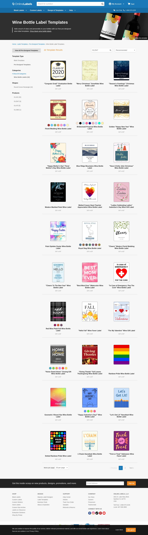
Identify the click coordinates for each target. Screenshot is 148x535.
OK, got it (131, 530)
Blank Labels (16, 497)
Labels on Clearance (18, 510)
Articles (65, 499)
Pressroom (91, 502)
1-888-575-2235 (129, 10)
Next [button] (131, 468)
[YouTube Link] (104, 513)
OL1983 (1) (17, 110)
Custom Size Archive (18, 507)
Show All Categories (19, 74)
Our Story (91, 497)
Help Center (67, 497)
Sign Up (131, 483)
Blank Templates (19, 60)
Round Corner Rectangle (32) (23, 87)
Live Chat (117, 10)
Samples (65, 505)
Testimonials (92, 505)
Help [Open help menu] (72, 10)
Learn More (119, 530)
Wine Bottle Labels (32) (22, 77)
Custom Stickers (17, 502)
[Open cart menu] (131, 4)
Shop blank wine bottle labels (40, 31)
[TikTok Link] (97, 513)
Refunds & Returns (69, 507)
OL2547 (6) (17, 101)
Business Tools (42, 502)
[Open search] (102, 4)
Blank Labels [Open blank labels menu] (20, 10)
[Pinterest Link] (100, 513)
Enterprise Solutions (18, 512)
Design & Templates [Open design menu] (57, 10)
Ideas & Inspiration (43, 505)
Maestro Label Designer (45, 497)
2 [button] (125, 468)
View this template (141, 38)
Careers (90, 499)
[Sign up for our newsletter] (105, 483)
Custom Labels (17, 499)
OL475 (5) (17, 105)
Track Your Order (68, 502)
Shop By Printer (17, 515)
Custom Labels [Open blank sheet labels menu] (37, 10)
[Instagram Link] (93, 513)
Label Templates (22, 44)
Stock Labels (16, 505)
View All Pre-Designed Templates (26, 50)
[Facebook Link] (90, 513)
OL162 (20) (17, 97)
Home (14, 44)
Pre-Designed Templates (37, 44)
